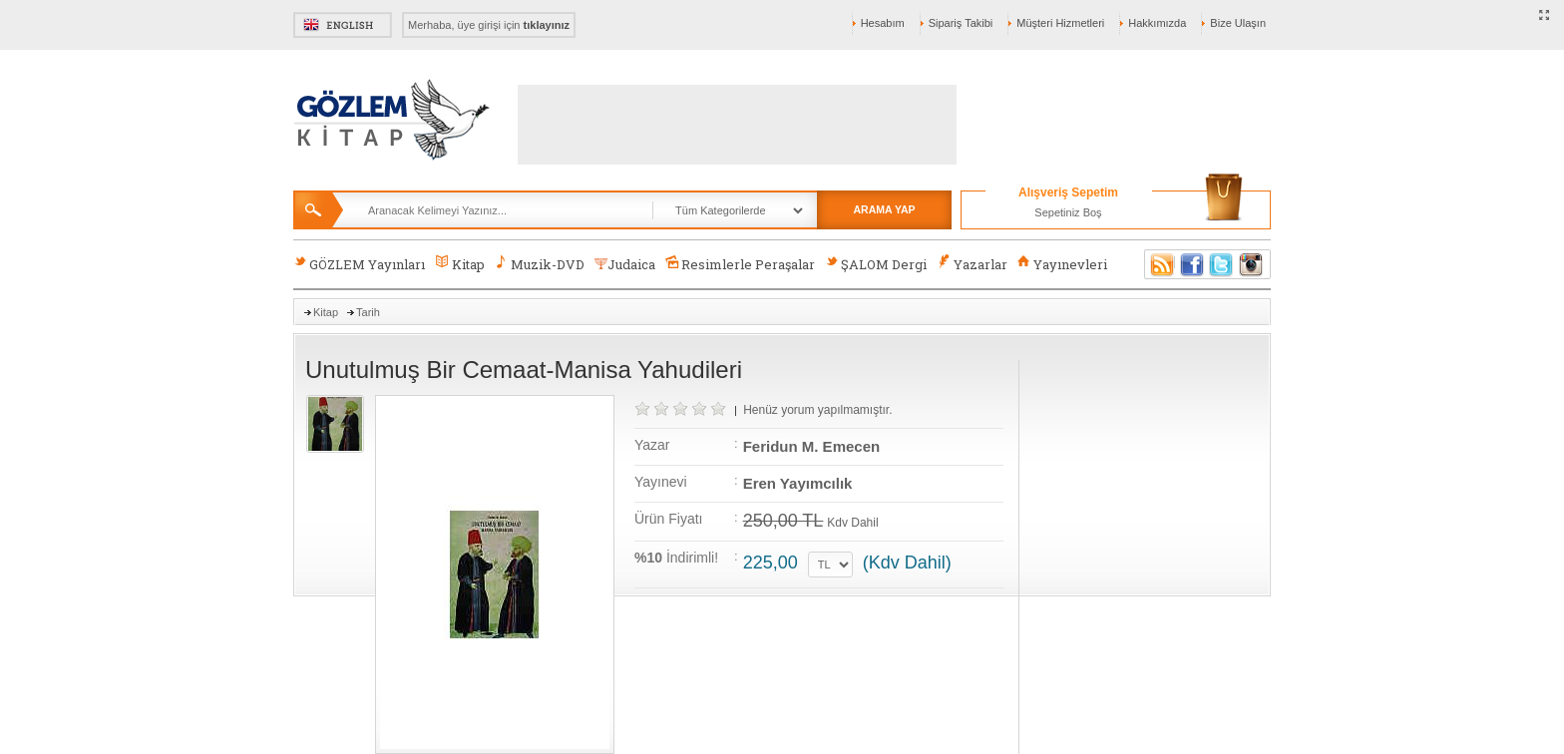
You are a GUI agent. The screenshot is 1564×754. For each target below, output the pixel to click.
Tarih (368, 312)
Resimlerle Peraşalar (740, 263)
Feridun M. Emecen (812, 446)
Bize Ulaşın (1238, 23)
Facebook (1192, 264)
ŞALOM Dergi (876, 263)
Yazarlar (971, 263)
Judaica (624, 264)
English (342, 25)
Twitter (1222, 264)
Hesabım (883, 23)
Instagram (1252, 264)
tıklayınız (547, 25)
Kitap (459, 263)
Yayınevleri (1062, 263)
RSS (1159, 264)
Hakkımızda (1157, 23)
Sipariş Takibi (961, 23)
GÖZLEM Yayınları (359, 263)
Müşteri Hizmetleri (1060, 23)
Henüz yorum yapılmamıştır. (817, 410)
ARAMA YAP (884, 209)
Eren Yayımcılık (798, 483)
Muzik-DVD (540, 263)
